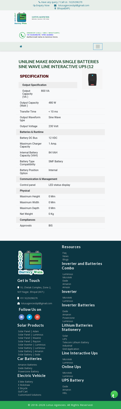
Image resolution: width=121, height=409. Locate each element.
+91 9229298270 (33, 35)
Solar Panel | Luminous (30, 334)
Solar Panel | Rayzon (29, 341)
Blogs (65, 259)
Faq (64, 252)
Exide (65, 280)
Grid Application (70, 348)
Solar (65, 335)
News (65, 256)
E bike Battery (25, 381)
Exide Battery (25, 368)
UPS (64, 339)
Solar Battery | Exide (29, 354)
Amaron (66, 283)
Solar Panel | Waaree (29, 337)
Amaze (66, 287)
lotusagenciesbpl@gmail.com (73, 5)
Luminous (67, 274)
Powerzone (68, 317)
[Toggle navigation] (97, 46)
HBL (64, 393)
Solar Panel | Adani (28, 331)
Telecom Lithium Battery (75, 342)
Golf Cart (23, 391)
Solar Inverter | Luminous (32, 344)
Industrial (67, 345)
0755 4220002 (47, 35)
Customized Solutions (29, 394)
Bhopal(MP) (62, 8)
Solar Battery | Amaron (30, 351)
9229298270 (75, 2)
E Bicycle (22, 388)
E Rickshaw (24, 384)
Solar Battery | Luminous (31, 347)
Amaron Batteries (27, 364)
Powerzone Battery (28, 371)
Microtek (67, 277)
